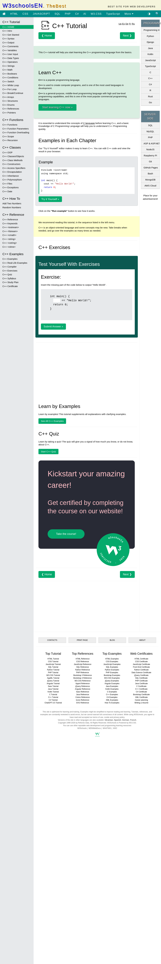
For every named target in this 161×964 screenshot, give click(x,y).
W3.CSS (96, 13)
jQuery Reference (82, 848)
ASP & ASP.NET (152, 143)
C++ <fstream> (10, 231)
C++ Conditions (10, 77)
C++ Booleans (9, 73)
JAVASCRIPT (41, 13)
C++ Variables (9, 50)
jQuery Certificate (141, 837)
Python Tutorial (53, 831)
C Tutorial (53, 856)
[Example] (56, 462)
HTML (14, 13)
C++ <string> (9, 239)
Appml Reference (83, 845)
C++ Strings (8, 66)
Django (150, 42)
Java (150, 48)
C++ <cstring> (9, 243)
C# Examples (112, 859)
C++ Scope (8, 136)
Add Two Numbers (11, 203)
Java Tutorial (53, 850)
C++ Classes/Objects (13, 156)
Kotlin (150, 54)
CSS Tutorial (53, 823)
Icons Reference (82, 861)
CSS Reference (82, 823)
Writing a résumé (141, 864)
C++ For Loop (9, 89)
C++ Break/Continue (12, 93)
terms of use (98, 879)
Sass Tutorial (53, 848)
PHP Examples (112, 834)
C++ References (10, 108)
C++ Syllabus (9, 278)
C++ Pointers (9, 112)
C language (89, 166)
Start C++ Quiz (48, 613)
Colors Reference (82, 859)
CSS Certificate (141, 823)
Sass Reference (82, 853)
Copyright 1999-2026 (66, 884)
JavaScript (150, 60)
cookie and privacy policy (114, 879)
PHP (68, 13)
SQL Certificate (141, 839)
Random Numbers (11, 207)
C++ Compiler (9, 266)
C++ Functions (9, 124)
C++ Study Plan (10, 282)
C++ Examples (9, 259)
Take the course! (66, 695)
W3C (115, 890)
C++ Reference (10, 219)
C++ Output (8, 42)
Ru (133, 66)
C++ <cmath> (9, 235)
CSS (25, 13)
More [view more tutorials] (129, 13)
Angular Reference (82, 850)
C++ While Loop (10, 85)
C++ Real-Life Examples (14, 263)
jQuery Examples (112, 842)
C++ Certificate (10, 286)
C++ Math (7, 69)
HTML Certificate (141, 820)
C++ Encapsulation (12, 172)
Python (150, 36)
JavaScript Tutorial (53, 826)
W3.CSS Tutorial (53, 837)
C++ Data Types (10, 58)
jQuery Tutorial (53, 842)
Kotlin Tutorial (53, 853)
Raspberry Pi (150, 155)
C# (77, 13)
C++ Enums (8, 105)
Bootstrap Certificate (141, 856)
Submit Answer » (53, 488)
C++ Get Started (10, 34)
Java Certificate (141, 845)
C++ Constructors (11, 164)
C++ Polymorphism (12, 179)
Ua (120, 66)
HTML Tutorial (53, 820)
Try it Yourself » (50, 286)
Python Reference (82, 831)
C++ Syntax (8, 38)
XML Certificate (141, 859)
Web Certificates (141, 815)
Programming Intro (152, 30)
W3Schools (82, 890)
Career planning (141, 861)
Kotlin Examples (112, 850)
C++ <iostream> (10, 227)
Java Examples (112, 848)
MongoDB (150, 179)
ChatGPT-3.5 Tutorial (53, 864)
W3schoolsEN (34, 5)
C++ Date (7, 191)
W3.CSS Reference (83, 842)
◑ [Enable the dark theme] (149, 13)
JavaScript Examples (112, 826)
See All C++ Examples (52, 582)
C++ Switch (8, 81)
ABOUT (142, 802)
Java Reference (82, 856)
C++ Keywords (9, 223)
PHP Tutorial (53, 834)
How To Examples (112, 864)
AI (84, 13)
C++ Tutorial (53, 859)
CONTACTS (52, 802)
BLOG (112, 802)
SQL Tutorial (53, 829)
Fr (130, 66)
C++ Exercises (9, 270)
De (126, 66)
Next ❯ (127, 78)
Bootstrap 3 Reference (82, 837)
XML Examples (112, 861)
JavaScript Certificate (141, 826)
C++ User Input (10, 54)
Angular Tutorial (53, 845)
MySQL (150, 131)
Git (150, 161)
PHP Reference (82, 834)
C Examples (112, 853)
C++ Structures (10, 101)
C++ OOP (7, 152)
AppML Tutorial (53, 839)
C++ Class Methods (12, 160)
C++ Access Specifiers (13, 168)
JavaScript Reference (82, 826)
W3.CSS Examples (112, 839)
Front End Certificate (141, 829)
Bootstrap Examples (112, 837)
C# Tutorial (53, 861)
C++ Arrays (8, 97)
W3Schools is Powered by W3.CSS (121, 884)
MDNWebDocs (95, 890)
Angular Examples (112, 845)
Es (123, 66)
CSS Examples (112, 823)
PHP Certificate (141, 842)
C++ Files (7, 183)
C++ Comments (10, 46)
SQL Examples (112, 829)
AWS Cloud (150, 185)
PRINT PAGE (82, 802)
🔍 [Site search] (157, 13)
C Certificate (141, 848)
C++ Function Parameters (15, 128)
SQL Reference (82, 829)
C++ (150, 78)
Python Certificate (141, 831)
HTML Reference (83, 820)
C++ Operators (10, 62)
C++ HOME (8, 27)
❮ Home (47, 78)
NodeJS (150, 149)
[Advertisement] (84, 41)
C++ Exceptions (10, 187)
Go (150, 102)
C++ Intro (7, 30)
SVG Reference (82, 864)
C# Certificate (141, 853)
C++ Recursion (10, 140)
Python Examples (112, 831)
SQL (57, 13)
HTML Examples (112, 820)
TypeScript (113, 13)
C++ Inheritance (10, 176)
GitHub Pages (151, 167)
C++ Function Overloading (15, 132)
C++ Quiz (7, 274)
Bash (150, 173)
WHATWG (107, 890)
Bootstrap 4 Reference (82, 839)
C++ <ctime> (9, 247)
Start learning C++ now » (57, 150)
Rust (150, 96)
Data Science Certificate (141, 834)
